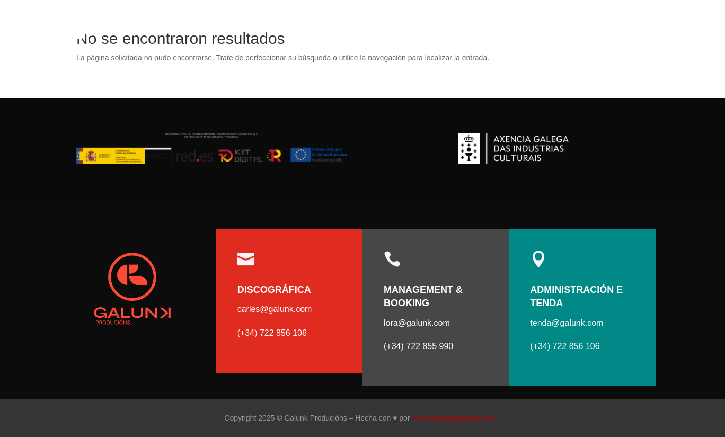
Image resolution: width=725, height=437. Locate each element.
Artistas (589, 30)
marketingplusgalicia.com (453, 418)
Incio (548, 30)
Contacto (650, 30)
